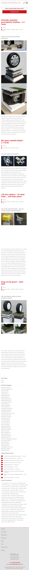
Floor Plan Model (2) (5, 406)
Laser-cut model (5, 509)
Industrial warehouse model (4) (8, 413)
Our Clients (3, 531)
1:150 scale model (14, 486)
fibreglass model (5, 500)
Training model (20, 520)
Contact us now (14, 11)
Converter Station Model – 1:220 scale (12, 469)
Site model (3, 520)
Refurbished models (22, 514)
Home (2, 380)
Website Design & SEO (10, 568)
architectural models (5, 495)
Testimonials (4, 535)
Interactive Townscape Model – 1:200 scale (12, 458)
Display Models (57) (5, 395)
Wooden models (10, 521)
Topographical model (11, 520)
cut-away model (19, 495)
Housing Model (17, 502)
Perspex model (15, 513)
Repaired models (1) (5, 437)
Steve (4, 27)
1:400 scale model (14, 490)
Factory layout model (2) (6, 402)
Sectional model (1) (5, 443)
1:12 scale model (14, 484)
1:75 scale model (22, 491)
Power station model (5, 514)
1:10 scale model (13, 483)
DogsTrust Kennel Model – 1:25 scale (11, 477)
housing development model (7, 502)
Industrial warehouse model (7, 506)
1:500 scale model (14, 491)
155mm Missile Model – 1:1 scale (10, 466)
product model (14, 514)
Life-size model (12, 509)
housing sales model (6, 504)
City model (13, 495)
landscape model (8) (5, 418)
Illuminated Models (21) (6, 410)
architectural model (14, 493)
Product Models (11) (5, 434)
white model (4, 521)
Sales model (18, 516)
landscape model (14, 507)
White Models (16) (5, 450)
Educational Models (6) (6, 398)
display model (4, 497)
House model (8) (5, 390)
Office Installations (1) (6, 432)
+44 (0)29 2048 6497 (24, 3)
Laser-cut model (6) (5, 421)
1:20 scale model (22, 486)
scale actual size (12, 518)
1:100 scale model (21, 483)
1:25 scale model (14, 488)
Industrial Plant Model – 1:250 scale (11, 464)
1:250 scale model (22, 488)
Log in (2, 382)
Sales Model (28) (5, 442)
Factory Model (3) (5, 403)
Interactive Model (18, 506)
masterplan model (13, 511)
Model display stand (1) (6, 429)
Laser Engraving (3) (5, 419)
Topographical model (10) (6, 447)
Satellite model (4, 518)
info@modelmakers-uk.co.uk (16, 564)
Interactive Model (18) (6, 414)
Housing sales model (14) (6, 408)
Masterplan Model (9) (6, 427)
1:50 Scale (21, 490)
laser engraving (22, 507)
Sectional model (20, 518)
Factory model (20, 499)
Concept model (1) (5, 394)
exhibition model (5, 499)
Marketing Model (5, 511)
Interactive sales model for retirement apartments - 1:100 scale (14, 472)
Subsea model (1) (5, 445)
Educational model (19, 497)
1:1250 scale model (23, 484)
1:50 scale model (5, 491)
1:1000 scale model (5, 484)
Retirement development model (8, 516)
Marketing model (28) (6, 426)
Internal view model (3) (6, 416)
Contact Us (3, 538)
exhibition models (14, 29)
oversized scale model (6, 513)
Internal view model (5, 507)
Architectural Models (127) (7, 389)
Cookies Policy (4, 547)
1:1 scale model (4, 483)
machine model (19, 509)
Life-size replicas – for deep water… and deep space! (13, 195)
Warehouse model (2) (6, 448)
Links (2, 544)
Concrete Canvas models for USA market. (12, 462)
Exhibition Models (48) (6, 400)
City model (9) (4, 392)
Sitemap (3, 550)
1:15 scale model (5, 486)
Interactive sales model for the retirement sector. (14, 460)
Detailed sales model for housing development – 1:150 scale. (15, 475)
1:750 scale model (5, 493)
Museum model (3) (5, 430)
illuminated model (15, 504)
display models (6, 29)
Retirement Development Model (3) (9, 439)
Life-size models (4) (5, 422)
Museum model (21, 511)
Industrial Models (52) (6, 411)
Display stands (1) (5, 397)
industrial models (7, 147)
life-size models (15, 147)
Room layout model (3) (6, 440)
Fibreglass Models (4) (6, 405)
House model (12, 500)
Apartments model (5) (6, 387)
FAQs (2, 541)
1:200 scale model (5, 488)
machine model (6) (5, 424)
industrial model (22, 504)
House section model (20, 500)
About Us (3, 528)
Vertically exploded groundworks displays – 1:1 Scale (13, 22)
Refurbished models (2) (6, 435)
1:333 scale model (5, 490)
